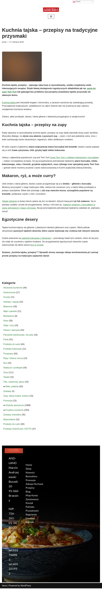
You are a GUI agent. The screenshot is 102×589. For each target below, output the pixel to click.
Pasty (6, 340)
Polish (76, 2)
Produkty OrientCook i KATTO (17, 429)
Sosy (5, 373)
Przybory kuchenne (14, 410)
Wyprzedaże (9, 420)
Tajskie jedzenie (9, 201)
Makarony (8, 307)
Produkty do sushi (11, 344)
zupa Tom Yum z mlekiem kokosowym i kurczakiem (75, 158)
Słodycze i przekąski (13, 368)
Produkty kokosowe (12, 349)
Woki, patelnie (12, 387)
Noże (5, 321)
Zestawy (7, 392)
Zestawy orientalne (12, 415)
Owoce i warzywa (11, 330)
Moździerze (8, 316)
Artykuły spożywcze (14, 406)
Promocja (7, 401)
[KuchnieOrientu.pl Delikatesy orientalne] (51, 9)
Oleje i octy (8, 326)
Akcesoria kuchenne (12, 288)
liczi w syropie (37, 245)
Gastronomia (9, 293)
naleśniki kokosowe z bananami (36, 238)
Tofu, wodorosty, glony (13, 382)
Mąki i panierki (10, 312)
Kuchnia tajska (9, 102)
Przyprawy (8, 354)
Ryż (5, 363)
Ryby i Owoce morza (13, 359)
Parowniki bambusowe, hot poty (18, 335)
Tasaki (6, 377)
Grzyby (6, 297)
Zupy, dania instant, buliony (16, 396)
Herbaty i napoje (11, 302)
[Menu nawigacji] (51, 16)
